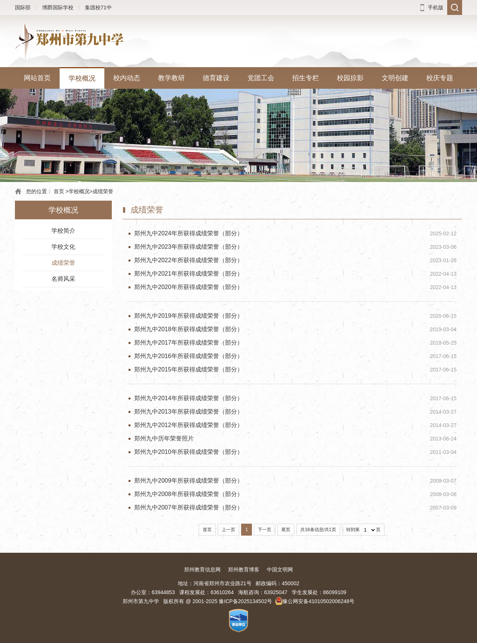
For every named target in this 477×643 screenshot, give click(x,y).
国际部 (23, 7)
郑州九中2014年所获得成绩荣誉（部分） (188, 398)
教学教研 (171, 78)
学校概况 (82, 78)
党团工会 (260, 78)
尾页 (285, 529)
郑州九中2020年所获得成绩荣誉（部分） (188, 287)
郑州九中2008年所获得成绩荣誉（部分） (188, 494)
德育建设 (216, 78)
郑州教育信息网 (202, 570)
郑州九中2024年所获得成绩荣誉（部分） (188, 233)
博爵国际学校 (57, 7)
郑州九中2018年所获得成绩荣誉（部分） (188, 329)
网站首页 (37, 78)
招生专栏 (305, 78)
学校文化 (63, 247)
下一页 (264, 529)
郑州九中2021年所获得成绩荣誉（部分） (188, 273)
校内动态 (126, 78)
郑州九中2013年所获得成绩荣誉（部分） (188, 411)
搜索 (454, 7)
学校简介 (63, 231)
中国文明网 (280, 570)
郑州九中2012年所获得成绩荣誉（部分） (188, 425)
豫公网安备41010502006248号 (318, 601)
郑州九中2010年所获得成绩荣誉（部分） (188, 452)
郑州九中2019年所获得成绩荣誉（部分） (188, 316)
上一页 (228, 529)
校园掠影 (350, 78)
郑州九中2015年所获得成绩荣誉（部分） (188, 369)
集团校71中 (98, 7)
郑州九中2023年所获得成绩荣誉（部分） (188, 247)
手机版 (435, 7)
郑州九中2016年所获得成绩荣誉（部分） (188, 356)
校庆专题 (439, 78)
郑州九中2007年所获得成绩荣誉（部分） (188, 507)
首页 (59, 191)
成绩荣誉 (102, 191)
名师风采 (63, 279)
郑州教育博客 (243, 570)
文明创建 (395, 78)
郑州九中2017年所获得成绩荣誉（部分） (188, 342)
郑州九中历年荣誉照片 (164, 438)
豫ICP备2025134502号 (245, 601)
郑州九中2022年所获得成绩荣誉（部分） (188, 260)
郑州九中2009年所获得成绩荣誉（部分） (188, 480)
